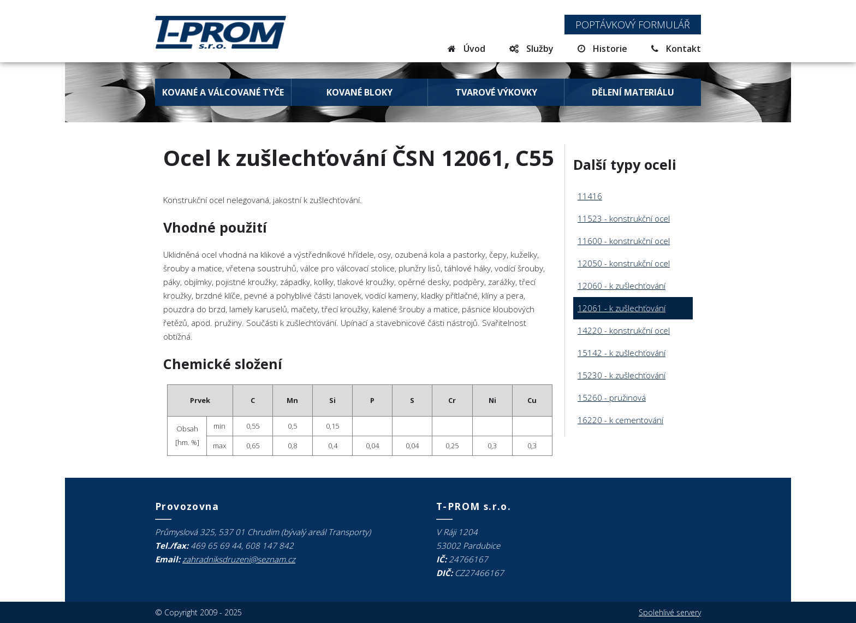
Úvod (466, 49)
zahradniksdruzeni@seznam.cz (238, 559)
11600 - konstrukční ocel (624, 240)
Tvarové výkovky (496, 92)
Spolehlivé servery (670, 612)
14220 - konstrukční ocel (624, 330)
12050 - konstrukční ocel (624, 263)
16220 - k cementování (620, 419)
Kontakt (676, 49)
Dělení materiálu (633, 92)
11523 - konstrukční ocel (624, 218)
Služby (531, 49)
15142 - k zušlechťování (621, 352)
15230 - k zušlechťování (621, 375)
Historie (602, 49)
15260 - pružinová (612, 397)
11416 (590, 196)
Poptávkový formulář (632, 24)
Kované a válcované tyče (223, 92)
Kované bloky (359, 92)
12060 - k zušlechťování (621, 285)
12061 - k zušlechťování (621, 307)
